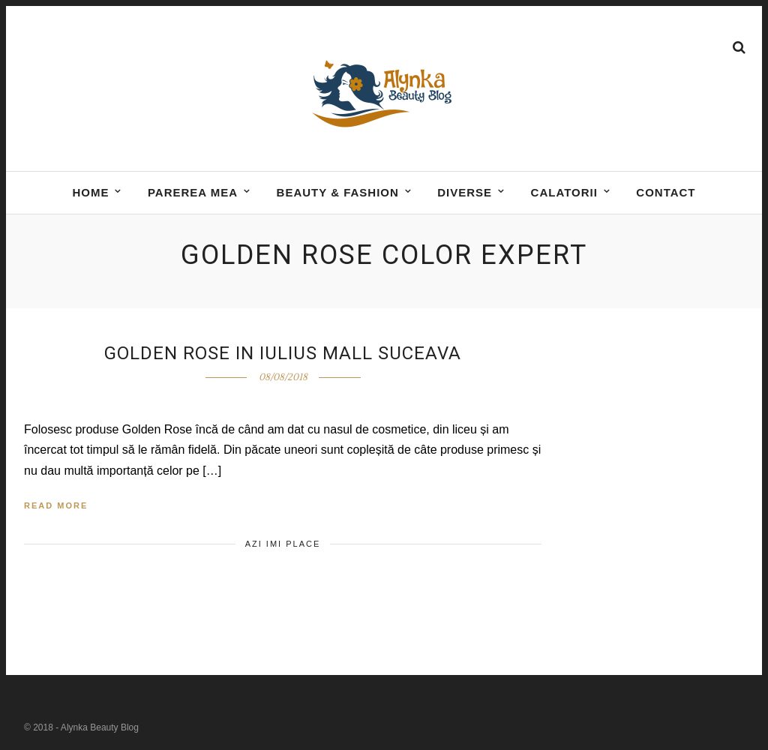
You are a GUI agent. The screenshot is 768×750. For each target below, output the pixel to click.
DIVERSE (464, 192)
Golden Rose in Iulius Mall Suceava (282, 353)
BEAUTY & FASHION (338, 192)
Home (90, 192)
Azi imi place (283, 543)
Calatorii (564, 192)
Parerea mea (193, 192)
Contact (665, 192)
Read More (56, 505)
